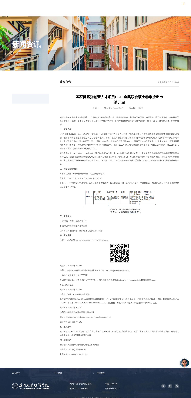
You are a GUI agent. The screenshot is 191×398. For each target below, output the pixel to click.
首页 (152, 77)
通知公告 (169, 77)
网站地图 (114, 5)
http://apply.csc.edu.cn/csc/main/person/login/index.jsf (88, 313)
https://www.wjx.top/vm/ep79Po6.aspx (92, 236)
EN (171, 5)
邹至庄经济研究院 (147, 5)
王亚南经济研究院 (129, 5)
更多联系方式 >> (112, 384)
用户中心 (162, 5)
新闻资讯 (159, 77)
